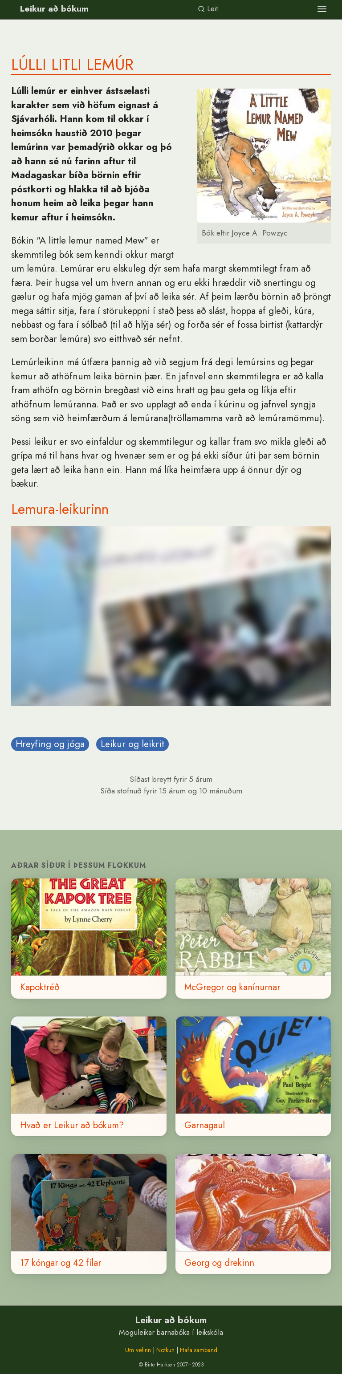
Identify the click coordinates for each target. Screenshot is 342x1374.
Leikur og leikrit (132, 744)
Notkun (165, 1350)
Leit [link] (208, 9)
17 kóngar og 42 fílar (60, 1262)
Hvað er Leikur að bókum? (72, 1125)
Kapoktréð (40, 987)
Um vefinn (138, 1350)
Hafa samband (198, 1350)
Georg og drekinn (219, 1262)
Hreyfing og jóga (50, 744)
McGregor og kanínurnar (232, 987)
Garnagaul (204, 1125)
